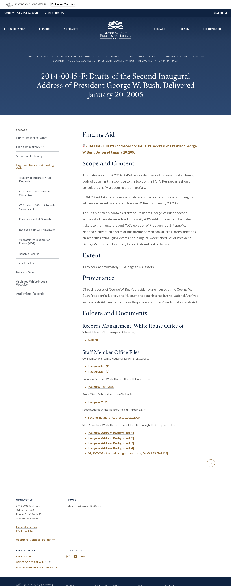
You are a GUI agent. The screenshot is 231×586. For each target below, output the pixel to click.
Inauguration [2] (98, 371)
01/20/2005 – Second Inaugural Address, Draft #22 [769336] (128, 453)
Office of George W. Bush (33, 562)
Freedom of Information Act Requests (134, 56)
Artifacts (71, 28)
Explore (44, 28)
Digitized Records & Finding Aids (78, 56)
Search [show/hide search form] (218, 13)
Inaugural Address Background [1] (111, 432)
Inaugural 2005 (98, 402)
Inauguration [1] (98, 366)
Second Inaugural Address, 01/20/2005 (114, 417)
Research (160, 28)
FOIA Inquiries (24, 531)
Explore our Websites (63, 4)
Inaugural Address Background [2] (111, 438)
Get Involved (212, 28)
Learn (185, 28)
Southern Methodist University (38, 567)
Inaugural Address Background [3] (111, 443)
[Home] (115, 36)
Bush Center (25, 556)
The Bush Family (15, 28)
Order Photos (54, 13)
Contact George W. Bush (21, 13)
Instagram (68, 556)
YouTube (75, 556)
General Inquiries (26, 526)
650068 (93, 340)
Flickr (83, 556)
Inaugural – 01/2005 (101, 386)
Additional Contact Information (35, 539)
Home (30, 56)
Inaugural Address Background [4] (111, 448)
